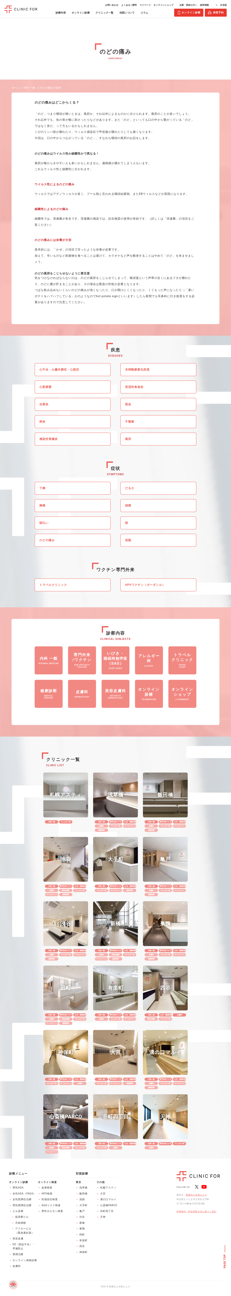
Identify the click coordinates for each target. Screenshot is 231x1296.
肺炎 (42, 421)
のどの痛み (47, 540)
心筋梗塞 (45, 387)
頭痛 (128, 505)
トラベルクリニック (53, 585)
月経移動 (20, 1222)
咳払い (44, 523)
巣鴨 (82, 1228)
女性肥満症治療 (22, 1199)
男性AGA (18, 1187)
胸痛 (42, 505)
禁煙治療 (18, 1254)
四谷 (82, 1246)
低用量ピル (22, 1216)
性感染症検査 (50, 1199)
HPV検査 (47, 1193)
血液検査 (47, 1187)
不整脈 (129, 421)
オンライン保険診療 (25, 1260)
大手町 (83, 1205)
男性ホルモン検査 (52, 1211)
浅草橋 (83, 1187)
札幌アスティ (108, 1187)
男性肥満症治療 (22, 1205)
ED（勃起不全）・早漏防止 (24, 1246)
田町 (82, 1234)
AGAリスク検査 (51, 1205)
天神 (103, 1216)
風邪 (128, 439)
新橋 (82, 1222)
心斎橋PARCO (108, 1205)
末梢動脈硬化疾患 (137, 369)
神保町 (83, 1252)
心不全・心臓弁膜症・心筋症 (59, 369)
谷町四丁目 (107, 1211)
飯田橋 (83, 1193)
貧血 (128, 404)
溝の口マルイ (108, 1199)
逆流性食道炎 (134, 387)
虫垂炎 (44, 404)
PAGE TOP (224, 1261)
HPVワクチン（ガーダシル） (145, 585)
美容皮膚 (18, 1238)
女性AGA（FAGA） (24, 1193)
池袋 (82, 1199)
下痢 (42, 488)
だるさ (129, 488)
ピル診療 (18, 1211)
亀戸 (82, 1211)
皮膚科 (17, 1266)
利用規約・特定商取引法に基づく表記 (196, 1211)
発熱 (128, 540)
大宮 (103, 1193)
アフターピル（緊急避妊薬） (24, 1230)
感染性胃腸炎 (48, 439)
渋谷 (82, 1216)
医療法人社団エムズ (196, 1195)
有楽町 (83, 1240)
